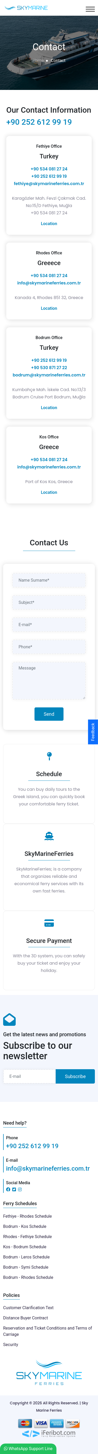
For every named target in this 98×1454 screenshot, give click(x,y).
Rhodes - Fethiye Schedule (27, 1236)
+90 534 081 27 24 (49, 169)
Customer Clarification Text (28, 1307)
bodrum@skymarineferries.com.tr (49, 375)
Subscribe (75, 1076)
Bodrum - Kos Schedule (24, 1226)
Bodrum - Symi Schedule (25, 1267)
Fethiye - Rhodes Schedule (27, 1216)
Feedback (92, 732)
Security (10, 1344)
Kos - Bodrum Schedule (24, 1246)
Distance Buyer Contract (25, 1317)
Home (38, 60)
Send (49, 714)
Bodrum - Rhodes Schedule (28, 1277)
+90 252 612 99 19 (39, 122)
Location (49, 223)
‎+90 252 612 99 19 (49, 176)
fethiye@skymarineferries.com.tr (49, 184)
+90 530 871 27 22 (49, 368)
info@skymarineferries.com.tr (49, 283)
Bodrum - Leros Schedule (26, 1257)
